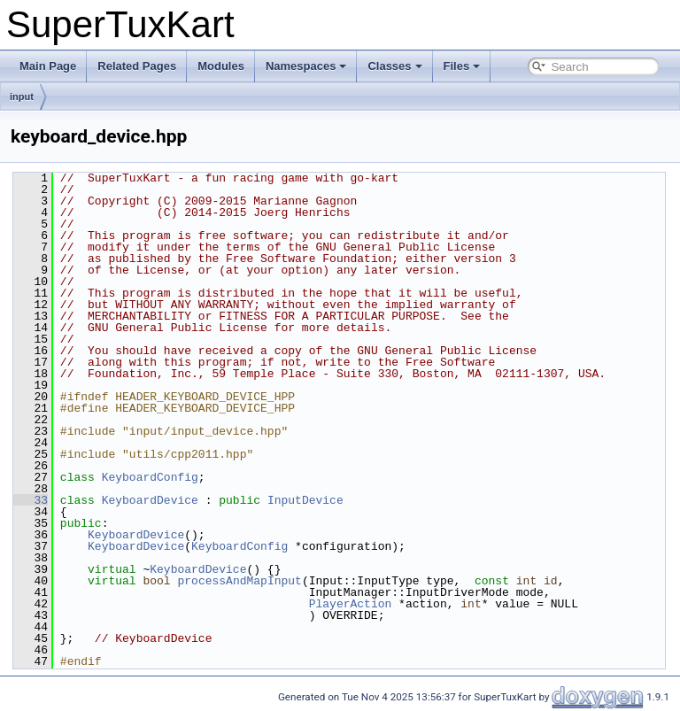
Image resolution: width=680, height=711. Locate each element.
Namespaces (306, 66)
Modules (220, 66)
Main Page (47, 66)
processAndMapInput (239, 581)
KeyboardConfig (150, 477)
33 (30, 500)
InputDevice (305, 500)
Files (462, 66)
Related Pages (136, 66)
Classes (394, 66)
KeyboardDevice (150, 500)
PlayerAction (350, 604)
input (22, 96)
